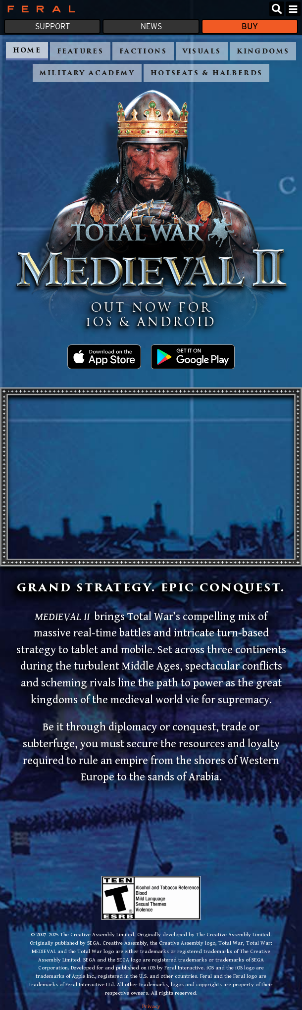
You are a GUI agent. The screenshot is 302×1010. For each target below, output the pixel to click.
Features (80, 51)
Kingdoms (263, 51)
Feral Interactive (38, 8)
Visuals (202, 51)
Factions (143, 51)
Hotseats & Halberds (207, 73)
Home (27, 51)
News (151, 26)
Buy (250, 26)
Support (52, 26)
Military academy (87, 73)
